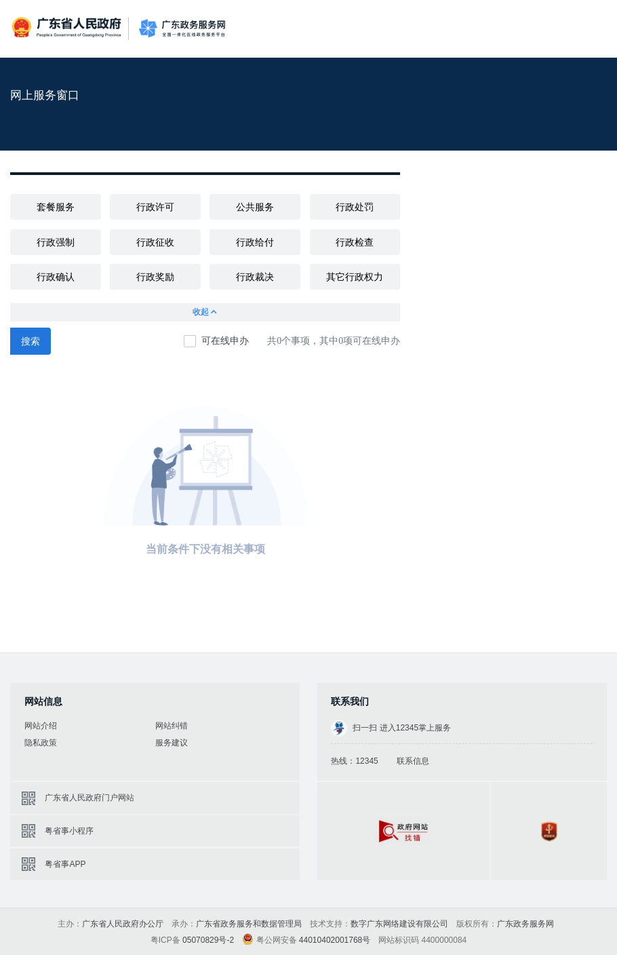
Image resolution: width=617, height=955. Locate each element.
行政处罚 (355, 206)
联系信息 (413, 761)
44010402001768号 (334, 940)
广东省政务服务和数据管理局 (249, 924)
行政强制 (56, 242)
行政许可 (155, 206)
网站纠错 (171, 725)
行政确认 (56, 276)
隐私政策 (40, 742)
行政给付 (255, 242)
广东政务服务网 (182, 29)
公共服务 (255, 206)
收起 (205, 312)
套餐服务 (56, 206)
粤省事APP (65, 864)
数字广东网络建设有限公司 (399, 924)
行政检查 (355, 242)
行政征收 (155, 242)
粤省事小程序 (69, 831)
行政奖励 (155, 276)
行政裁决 (255, 276)
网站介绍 (40, 725)
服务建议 (171, 742)
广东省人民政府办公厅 (122, 924)
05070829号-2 (208, 940)
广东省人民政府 (67, 27)
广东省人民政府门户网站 (89, 797)
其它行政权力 (354, 276)
